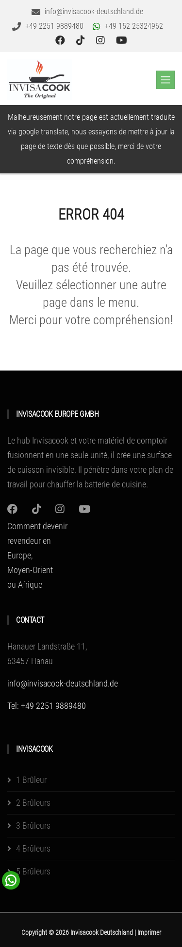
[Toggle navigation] (165, 80)
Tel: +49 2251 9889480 (46, 706)
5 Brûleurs (33, 871)
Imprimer (149, 932)
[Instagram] (12, 509)
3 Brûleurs (33, 825)
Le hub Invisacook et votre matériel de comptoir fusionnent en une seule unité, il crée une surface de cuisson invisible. (89, 455)
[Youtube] (84, 509)
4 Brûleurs (33, 848)
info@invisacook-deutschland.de (62, 683)
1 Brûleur (31, 780)
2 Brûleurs (33, 803)
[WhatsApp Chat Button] (11, 879)
